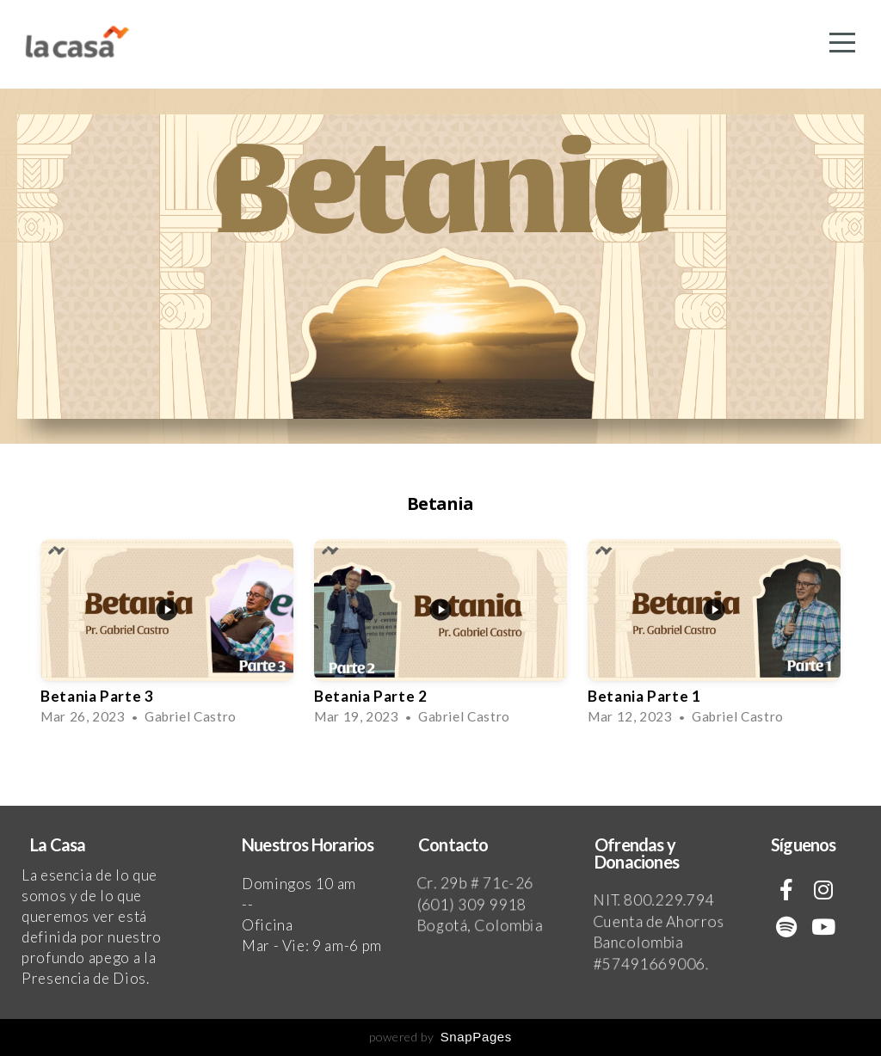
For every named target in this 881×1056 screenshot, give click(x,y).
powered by (440, 1036)
